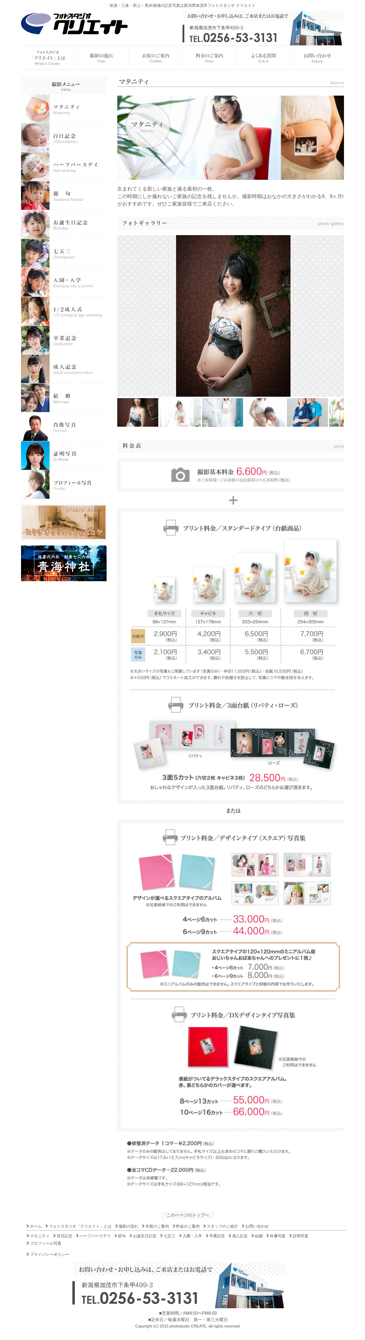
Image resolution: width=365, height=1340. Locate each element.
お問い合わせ (257, 1226)
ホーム (36, 1226)
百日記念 (64, 1236)
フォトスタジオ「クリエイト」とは (80, 1226)
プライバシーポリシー (49, 1254)
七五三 (169, 1236)
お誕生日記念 (144, 1236)
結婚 (259, 1236)
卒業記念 (217, 1236)
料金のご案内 (188, 1226)
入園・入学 (192, 1236)
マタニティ (40, 1236)
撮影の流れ (128, 1226)
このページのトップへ (187, 1215)
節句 (122, 1236)
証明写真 (300, 1236)
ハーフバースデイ (95, 1236)
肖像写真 (278, 1236)
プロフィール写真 (45, 1243)
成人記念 (240, 1236)
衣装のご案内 (157, 1226)
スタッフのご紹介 (222, 1226)
